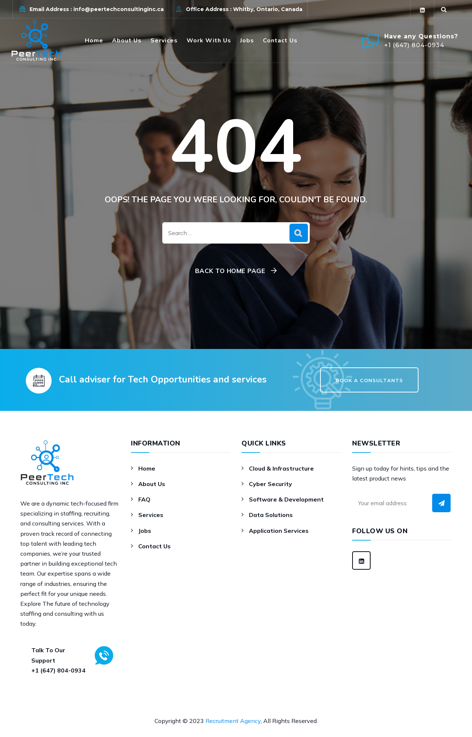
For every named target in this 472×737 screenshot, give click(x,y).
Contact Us (280, 40)
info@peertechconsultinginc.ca (118, 9)
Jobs (247, 40)
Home (94, 40)
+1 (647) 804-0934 (58, 670)
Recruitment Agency (233, 720)
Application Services (279, 530)
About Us (127, 40)
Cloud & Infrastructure (281, 468)
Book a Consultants (369, 380)
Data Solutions (271, 514)
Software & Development (286, 499)
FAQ (144, 499)
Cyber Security (270, 484)
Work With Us (209, 40)
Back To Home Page (230, 271)
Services (164, 40)
